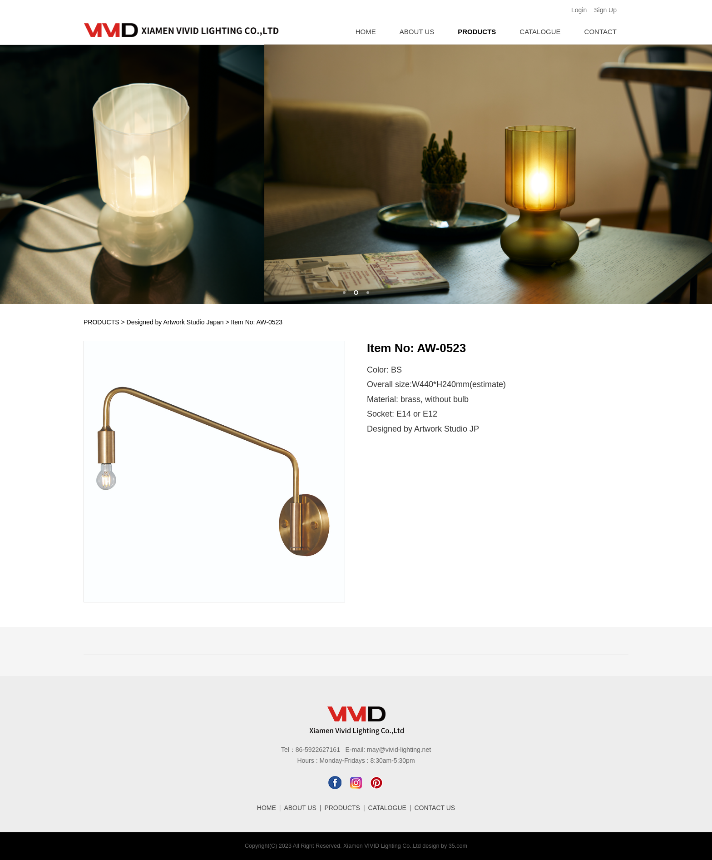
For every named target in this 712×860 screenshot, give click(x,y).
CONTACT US (435, 807)
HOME (366, 31)
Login (579, 10)
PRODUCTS (477, 31)
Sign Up (605, 10)
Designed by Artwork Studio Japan (175, 322)
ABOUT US (417, 31)
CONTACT (600, 31)
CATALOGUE (539, 31)
